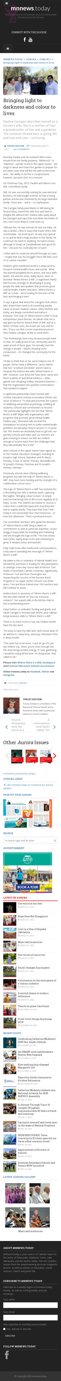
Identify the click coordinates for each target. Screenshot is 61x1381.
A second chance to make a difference (33, 995)
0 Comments (23, 149)
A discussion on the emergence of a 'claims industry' (37, 982)
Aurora (23, 683)
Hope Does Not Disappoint (33, 916)
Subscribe (10, 1335)
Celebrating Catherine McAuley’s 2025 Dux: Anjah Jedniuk (37, 1040)
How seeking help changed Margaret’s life (33, 1066)
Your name (9, 1299)
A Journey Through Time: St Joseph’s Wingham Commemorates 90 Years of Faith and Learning (37, 1109)
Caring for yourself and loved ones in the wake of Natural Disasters (37, 1124)
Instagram (8, 674)
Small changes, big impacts (34, 967)
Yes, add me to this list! (19, 1328)
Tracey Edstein (32, 699)
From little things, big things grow (35, 1020)
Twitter (45, 671)
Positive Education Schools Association (31, 665)
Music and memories (30, 942)
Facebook (35, 671)
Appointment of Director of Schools (33, 1151)
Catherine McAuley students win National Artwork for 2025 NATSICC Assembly (36, 1093)
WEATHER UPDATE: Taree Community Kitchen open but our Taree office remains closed (37, 1138)
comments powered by (19, 773)
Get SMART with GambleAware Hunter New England (35, 1053)
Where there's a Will (29, 662)
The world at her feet (30, 903)
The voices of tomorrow (31, 954)
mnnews (30, 8)
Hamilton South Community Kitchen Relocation (34, 1079)
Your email (8, 1311)
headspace (48, 662)
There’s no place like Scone (33, 1006)
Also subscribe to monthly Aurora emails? (25, 1324)
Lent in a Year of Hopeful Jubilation (32, 931)
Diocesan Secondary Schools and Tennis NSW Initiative (36, 1164)
